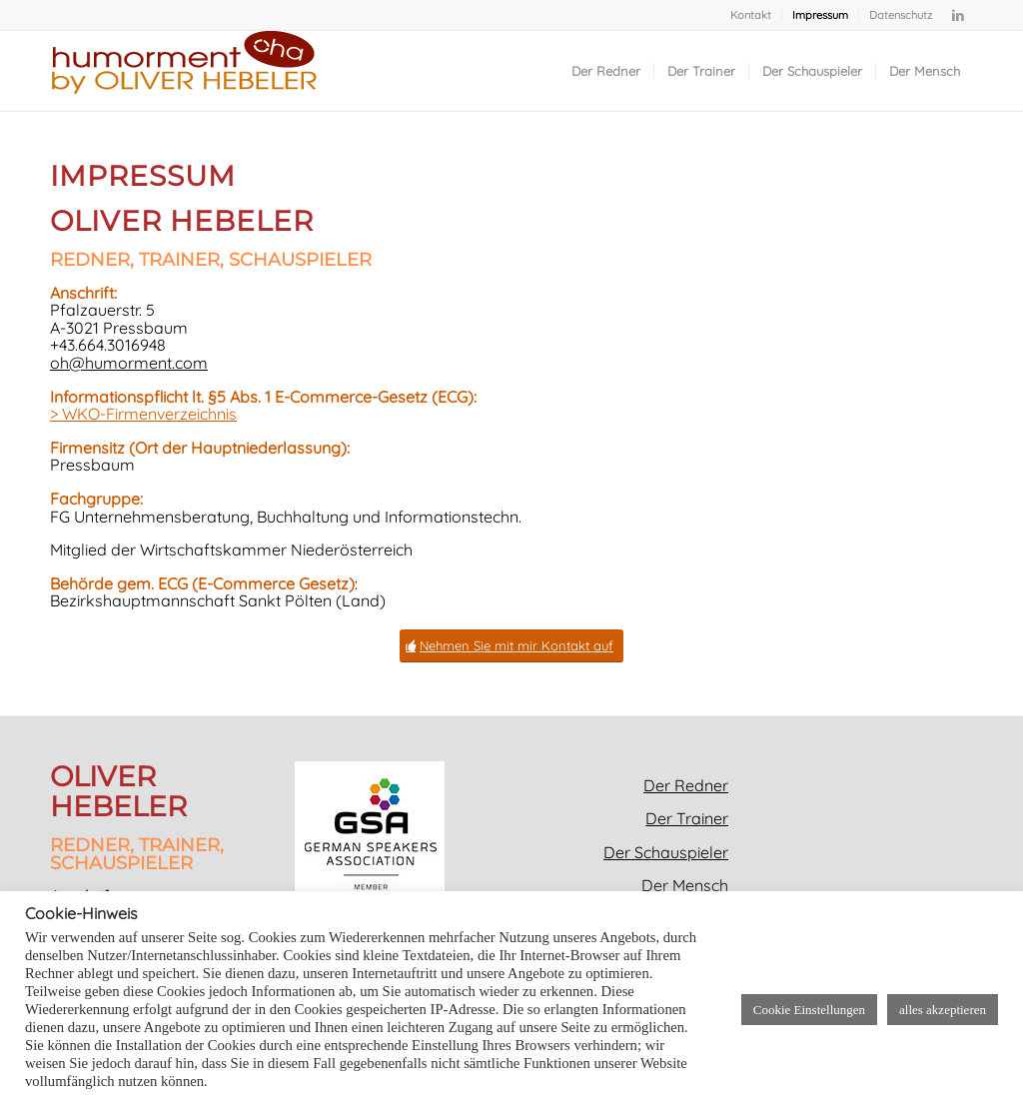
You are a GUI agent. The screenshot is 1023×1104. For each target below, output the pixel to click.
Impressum (820, 15)
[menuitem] (751, 15)
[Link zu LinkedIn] (958, 15)
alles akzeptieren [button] (942, 1009)
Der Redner (685, 785)
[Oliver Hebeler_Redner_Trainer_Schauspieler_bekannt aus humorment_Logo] (184, 71)
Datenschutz (900, 15)
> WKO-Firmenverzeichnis (143, 414)
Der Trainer (686, 818)
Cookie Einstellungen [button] (809, 1009)
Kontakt (750, 15)
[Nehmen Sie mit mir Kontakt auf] (511, 645)
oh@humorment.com (129, 363)
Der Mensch (684, 885)
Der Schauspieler (665, 852)
